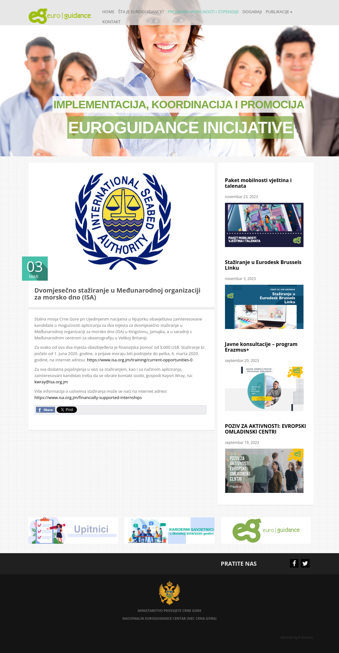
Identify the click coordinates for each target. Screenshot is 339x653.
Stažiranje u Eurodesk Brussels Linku (263, 265)
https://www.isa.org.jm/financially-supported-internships (88, 397)
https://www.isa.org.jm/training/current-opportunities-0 (140, 360)
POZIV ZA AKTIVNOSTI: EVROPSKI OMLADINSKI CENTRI (265, 429)
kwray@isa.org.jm (51, 382)
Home (108, 11)
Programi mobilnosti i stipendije (203, 11)
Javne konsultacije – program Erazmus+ (261, 347)
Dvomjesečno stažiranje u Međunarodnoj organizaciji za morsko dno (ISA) (118, 293)
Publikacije (279, 11)
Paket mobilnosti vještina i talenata (258, 183)
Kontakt (111, 21)
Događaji (252, 11)
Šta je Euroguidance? (141, 11)
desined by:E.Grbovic (297, 637)
